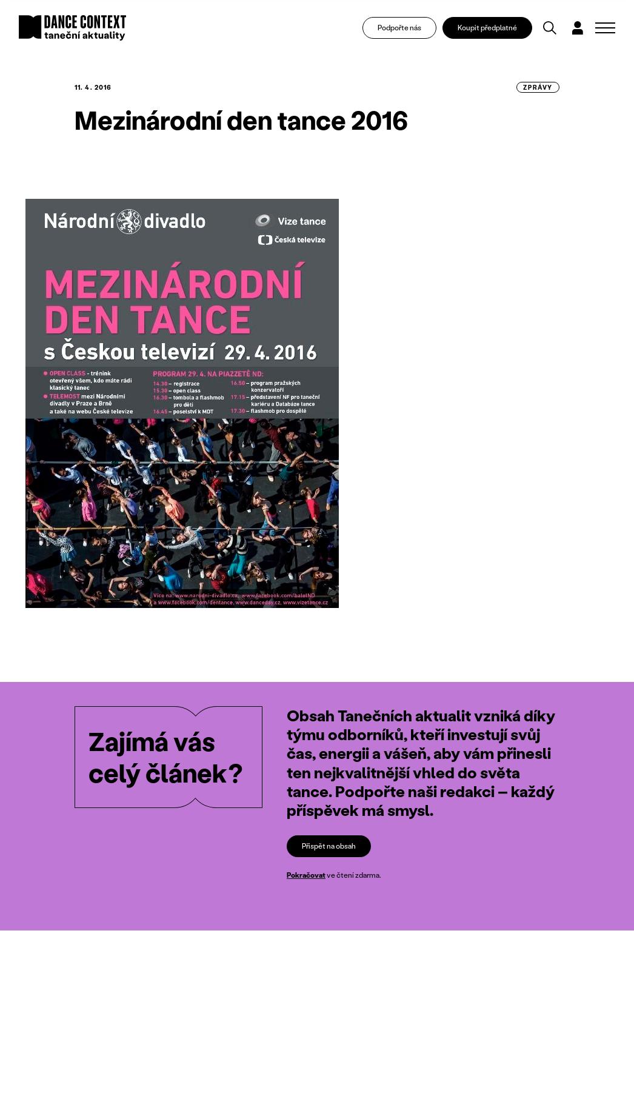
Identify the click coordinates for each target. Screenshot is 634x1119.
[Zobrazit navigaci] (605, 28)
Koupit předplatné (487, 27)
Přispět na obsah (329, 845)
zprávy (538, 87)
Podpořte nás (399, 27)
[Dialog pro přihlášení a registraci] (578, 28)
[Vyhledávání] (550, 28)
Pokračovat (306, 875)
